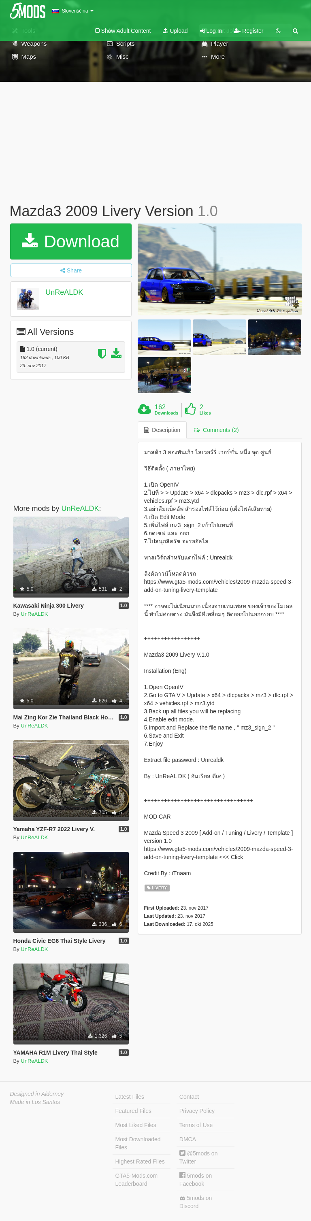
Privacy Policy (197, 1111)
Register (248, 31)
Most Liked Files (135, 1125)
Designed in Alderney (37, 1094)
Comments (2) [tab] (216, 430)
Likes (205, 413)
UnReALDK (64, 292)
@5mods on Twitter (198, 1157)
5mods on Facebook (195, 1179)
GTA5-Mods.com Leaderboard (136, 1179)
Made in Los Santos (35, 1102)
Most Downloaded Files (138, 1143)
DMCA (187, 1139)
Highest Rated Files (140, 1161)
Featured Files (133, 1111)
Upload (175, 31)
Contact (189, 1096)
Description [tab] (162, 430)
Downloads (167, 413)
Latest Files (130, 1096)
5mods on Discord (195, 1202)
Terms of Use (196, 1125)
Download (70, 241)
